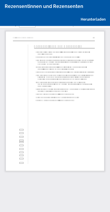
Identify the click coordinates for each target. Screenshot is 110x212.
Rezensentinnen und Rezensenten (44, 6)
